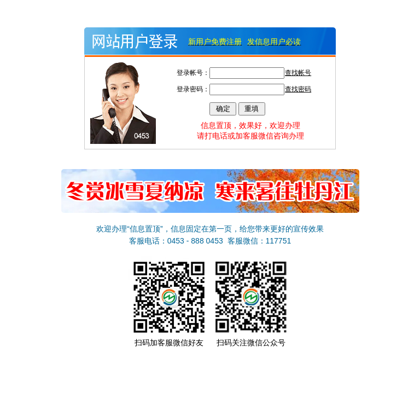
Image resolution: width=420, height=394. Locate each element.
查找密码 (298, 89)
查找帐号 (298, 73)
